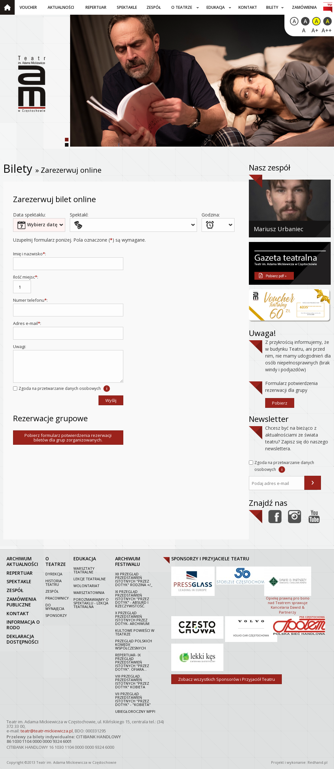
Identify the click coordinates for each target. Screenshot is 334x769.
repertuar (20, 573)
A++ (327, 30)
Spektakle (127, 7)
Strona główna (7, 7)
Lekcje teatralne (89, 578)
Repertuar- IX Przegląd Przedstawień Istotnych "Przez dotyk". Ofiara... (132, 662)
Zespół (153, 7)
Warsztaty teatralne (84, 570)
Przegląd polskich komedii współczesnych (133, 644)
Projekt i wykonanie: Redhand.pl (299, 762)
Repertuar (95, 7)
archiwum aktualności (22, 561)
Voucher (28, 7)
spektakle (19, 581)
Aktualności (61, 7)
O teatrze (181, 7)
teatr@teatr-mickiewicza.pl (47, 731)
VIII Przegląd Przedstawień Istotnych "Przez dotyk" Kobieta (132, 681)
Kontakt (247, 7)
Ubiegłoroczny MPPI (135, 711)
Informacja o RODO (23, 625)
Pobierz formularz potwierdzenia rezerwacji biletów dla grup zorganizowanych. (68, 437)
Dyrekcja (53, 573)
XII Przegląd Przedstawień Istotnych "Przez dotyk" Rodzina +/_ (133, 579)
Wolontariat (86, 585)
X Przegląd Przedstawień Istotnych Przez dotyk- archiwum (132, 618)
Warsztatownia (88, 592)
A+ (314, 30)
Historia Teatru (53, 582)
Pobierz (279, 403)
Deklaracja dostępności (22, 639)
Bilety (272, 7)
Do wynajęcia (54, 606)
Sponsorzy (56, 615)
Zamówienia (304, 7)
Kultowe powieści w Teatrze (134, 632)
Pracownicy (57, 598)
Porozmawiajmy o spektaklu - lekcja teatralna (91, 603)
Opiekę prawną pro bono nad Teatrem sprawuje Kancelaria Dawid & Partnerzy (287, 590)
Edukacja (215, 7)
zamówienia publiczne (21, 602)
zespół (15, 590)
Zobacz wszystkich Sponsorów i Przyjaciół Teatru (226, 679)
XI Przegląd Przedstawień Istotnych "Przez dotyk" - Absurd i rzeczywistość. (132, 598)
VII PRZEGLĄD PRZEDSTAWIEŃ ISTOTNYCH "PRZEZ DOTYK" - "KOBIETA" (133, 699)
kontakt (18, 613)
